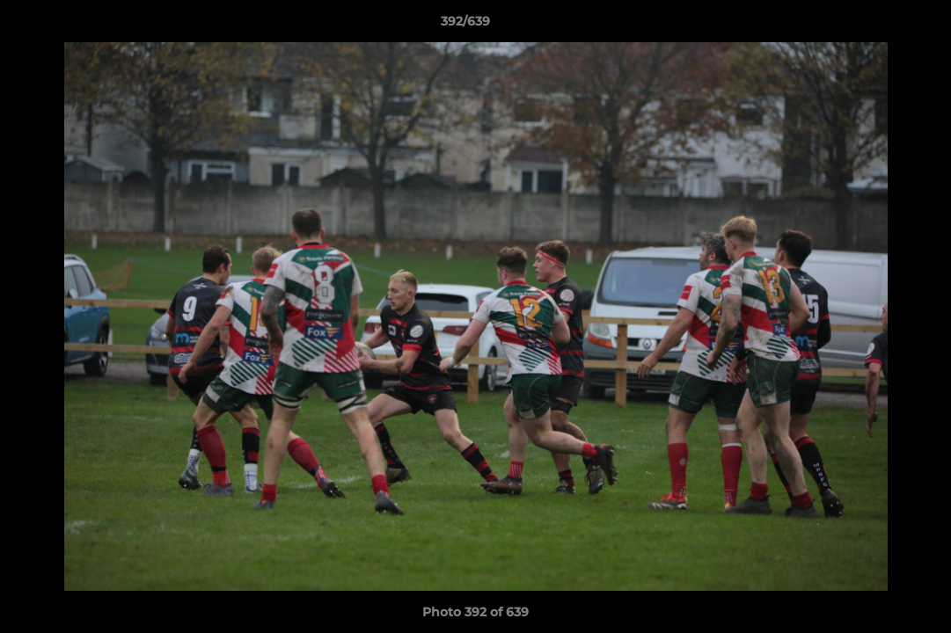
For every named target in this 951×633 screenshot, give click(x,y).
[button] (877, 25)
